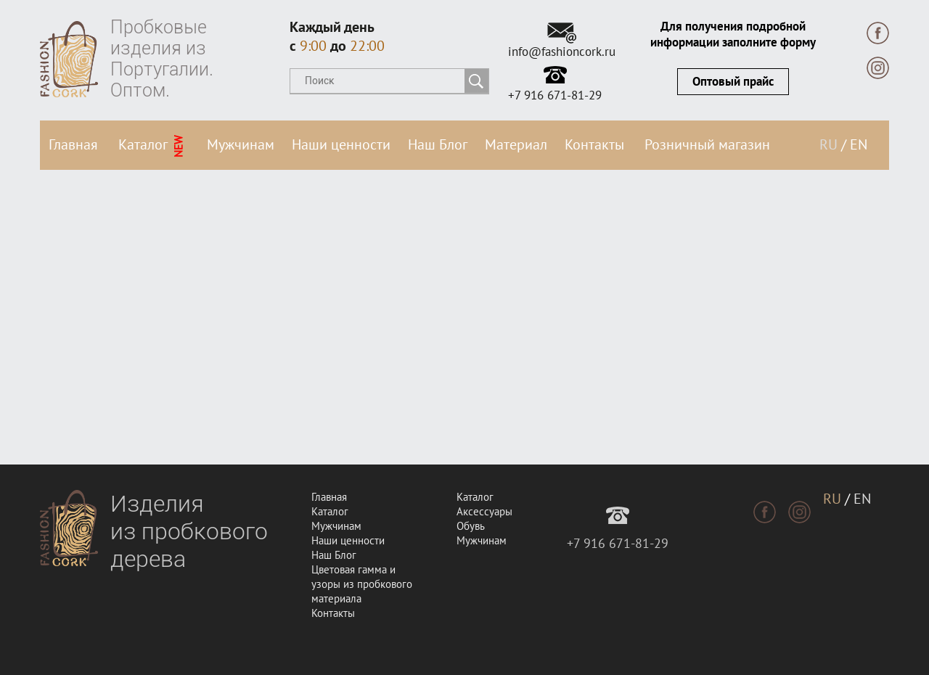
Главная (73, 145)
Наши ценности (341, 145)
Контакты (594, 145)
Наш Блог (437, 145)
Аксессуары (484, 511)
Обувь (471, 526)
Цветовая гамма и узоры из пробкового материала (361, 584)
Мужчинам (240, 145)
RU (828, 145)
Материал (516, 145)
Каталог (152, 147)
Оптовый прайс (733, 82)
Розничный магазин (707, 145)
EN (858, 145)
